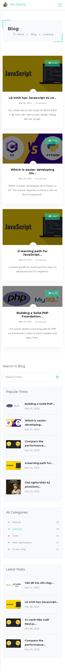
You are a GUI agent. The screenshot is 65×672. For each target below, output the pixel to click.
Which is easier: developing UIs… (32, 171)
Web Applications (35, 542)
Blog (33, 34)
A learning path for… (39, 463)
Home (18, 34)
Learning (42, 103)
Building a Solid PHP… (40, 403)
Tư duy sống (35, 549)
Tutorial (35, 522)
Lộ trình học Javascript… (41, 602)
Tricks (35, 536)
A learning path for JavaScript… (32, 252)
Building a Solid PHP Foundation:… (32, 314)
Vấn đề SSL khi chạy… (39, 582)
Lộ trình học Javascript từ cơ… (32, 97)
